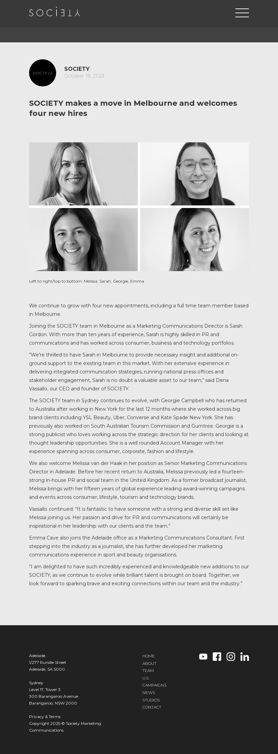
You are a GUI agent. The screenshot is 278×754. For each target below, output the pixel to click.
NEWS (148, 692)
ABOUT (149, 663)
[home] (54, 11)
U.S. (145, 677)
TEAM (148, 670)
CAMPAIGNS (154, 685)
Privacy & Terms (45, 716)
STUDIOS (151, 699)
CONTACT (151, 707)
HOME (148, 655)
